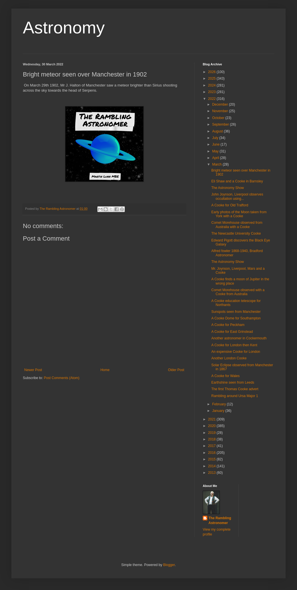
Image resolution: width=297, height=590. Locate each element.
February (219, 404)
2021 (212, 419)
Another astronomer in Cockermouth (238, 338)
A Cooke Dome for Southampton (236, 318)
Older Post (176, 370)
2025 (212, 78)
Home (105, 370)
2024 (212, 85)
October (218, 118)
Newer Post (33, 370)
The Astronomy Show (227, 188)
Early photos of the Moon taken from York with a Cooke (238, 214)
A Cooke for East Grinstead (232, 332)
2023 (212, 92)
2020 (212, 426)
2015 (212, 459)
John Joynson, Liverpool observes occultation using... (237, 196)
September (221, 124)
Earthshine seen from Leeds (232, 382)
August (218, 131)
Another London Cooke (228, 358)
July (215, 138)
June (216, 144)
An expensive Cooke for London (235, 352)
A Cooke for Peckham (227, 325)
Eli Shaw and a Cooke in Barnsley (237, 181)
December (220, 104)
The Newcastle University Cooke (236, 233)
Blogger (169, 565)
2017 (212, 446)
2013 (212, 473)
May (216, 151)
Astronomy (64, 27)
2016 (212, 453)
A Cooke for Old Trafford (229, 205)
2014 (212, 466)
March (217, 164)
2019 (212, 433)
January (218, 411)
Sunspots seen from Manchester (236, 312)
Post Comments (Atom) (61, 378)
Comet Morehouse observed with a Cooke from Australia (237, 292)
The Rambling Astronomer (219, 520)
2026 (212, 72)
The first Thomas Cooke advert (234, 389)
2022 (212, 99)
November (220, 111)
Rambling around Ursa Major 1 (234, 396)
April (216, 158)
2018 (212, 439)
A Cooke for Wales (225, 376)
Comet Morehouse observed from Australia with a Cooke (236, 225)
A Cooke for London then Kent (234, 345)
